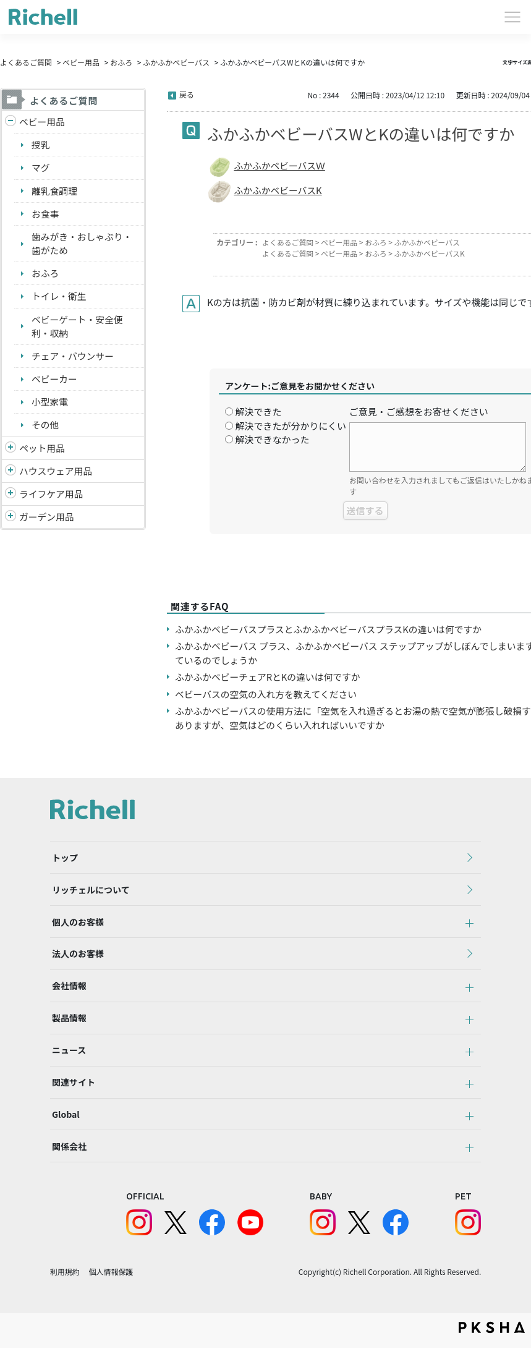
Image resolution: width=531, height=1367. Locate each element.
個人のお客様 (76, 927)
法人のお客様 (76, 961)
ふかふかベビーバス (176, 62)
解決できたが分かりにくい (290, 425)
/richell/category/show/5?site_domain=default (10, 122)
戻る (186, 94)
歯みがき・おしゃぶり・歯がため (83, 244)
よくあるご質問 (26, 62)
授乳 (41, 144)
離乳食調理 (55, 191)
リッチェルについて (89, 893)
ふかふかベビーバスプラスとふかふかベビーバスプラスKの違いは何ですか (330, 629)
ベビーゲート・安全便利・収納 (78, 328)
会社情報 (67, 995)
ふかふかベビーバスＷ (280, 165)
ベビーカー (55, 381)
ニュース (67, 1063)
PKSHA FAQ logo (492, 1347)
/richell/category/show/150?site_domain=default (10, 521)
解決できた (258, 411)
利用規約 (65, 1291)
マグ (41, 167)
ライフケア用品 (51, 497)
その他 (45, 427)
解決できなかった (272, 439)
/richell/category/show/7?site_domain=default (10, 474)
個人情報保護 (111, 1291)
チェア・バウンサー (73, 358)
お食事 (45, 214)
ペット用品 (42, 451)
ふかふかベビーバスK (278, 190)
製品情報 (67, 1029)
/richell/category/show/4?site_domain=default (10, 452)
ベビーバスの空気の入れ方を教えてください (267, 694)
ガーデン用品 (47, 520)
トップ (63, 859)
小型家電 (50, 404)
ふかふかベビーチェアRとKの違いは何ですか (269, 676)
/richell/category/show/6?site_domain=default (10, 498)
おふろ (121, 62)
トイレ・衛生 (59, 297)
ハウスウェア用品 (56, 473)
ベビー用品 (81, 62)
